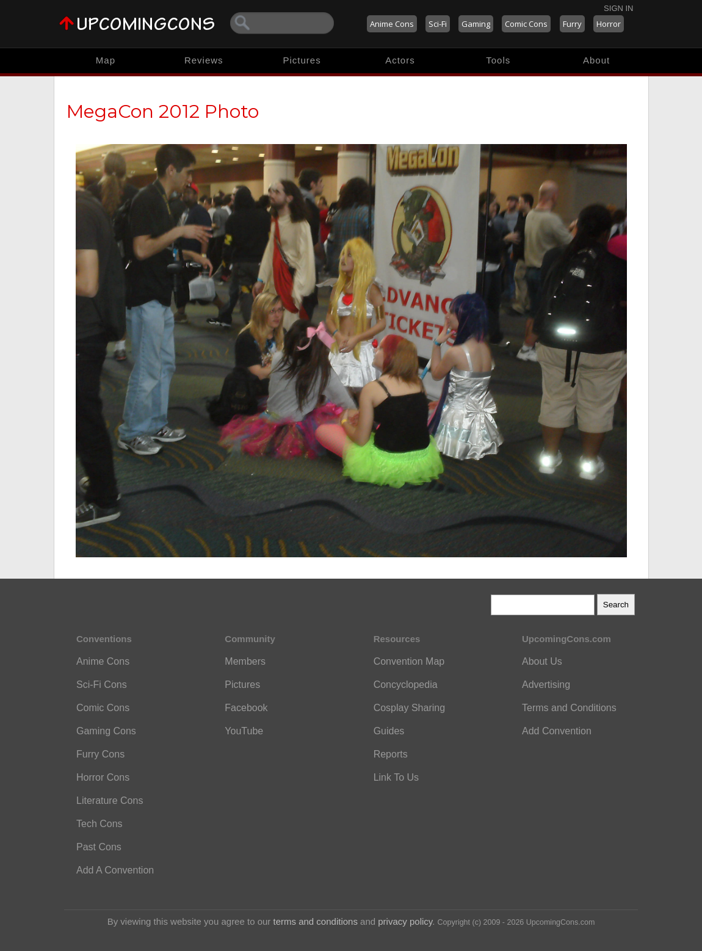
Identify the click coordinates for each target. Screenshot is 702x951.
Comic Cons (526, 23)
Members (245, 661)
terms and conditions (315, 921)
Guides (389, 731)
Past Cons (98, 847)
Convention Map (409, 661)
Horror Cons (102, 777)
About (596, 60)
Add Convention (557, 731)
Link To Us (396, 777)
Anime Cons (392, 23)
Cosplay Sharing (409, 708)
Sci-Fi (438, 23)
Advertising (546, 684)
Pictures (301, 60)
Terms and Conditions (569, 708)
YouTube (244, 731)
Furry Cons (100, 754)
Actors (400, 60)
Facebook (246, 708)
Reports (391, 754)
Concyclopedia (406, 684)
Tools (498, 60)
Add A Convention (115, 870)
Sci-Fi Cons (101, 684)
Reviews (203, 60)
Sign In (618, 8)
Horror (608, 23)
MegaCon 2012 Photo (163, 111)
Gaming (475, 23)
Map (105, 60)
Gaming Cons (106, 731)
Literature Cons (109, 800)
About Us (542, 661)
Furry (572, 23)
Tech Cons (99, 824)
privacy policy (405, 921)
